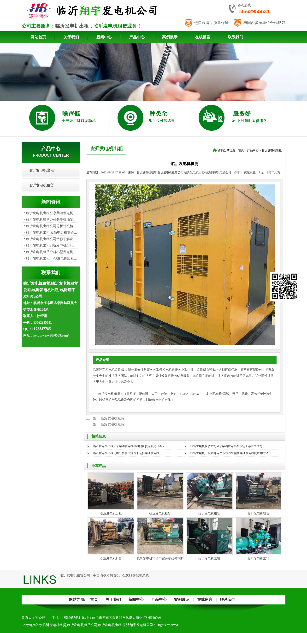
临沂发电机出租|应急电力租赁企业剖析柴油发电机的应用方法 (229, 453)
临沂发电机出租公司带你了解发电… (53, 239)
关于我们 (71, 37)
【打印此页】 (274, 172)
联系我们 (235, 37)
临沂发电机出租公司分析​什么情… (51, 226)
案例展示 (169, 37)
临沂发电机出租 (72, 26)
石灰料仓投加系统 (135, 575)
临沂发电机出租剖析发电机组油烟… (53, 245)
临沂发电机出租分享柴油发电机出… (53, 213)
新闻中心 (104, 37)
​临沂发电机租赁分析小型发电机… (51, 252)
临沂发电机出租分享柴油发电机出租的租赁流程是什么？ (129, 446)
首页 (241, 150)
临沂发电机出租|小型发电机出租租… (53, 258)
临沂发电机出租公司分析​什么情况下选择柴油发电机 (126, 453)
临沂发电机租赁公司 (75, 575)
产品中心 (137, 37)
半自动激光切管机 (106, 575)
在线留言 (202, 37)
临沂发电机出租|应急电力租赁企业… (53, 232)
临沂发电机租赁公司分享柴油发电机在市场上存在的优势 (226, 446)
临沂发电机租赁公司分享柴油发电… (53, 219)
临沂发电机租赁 (41, 185)
